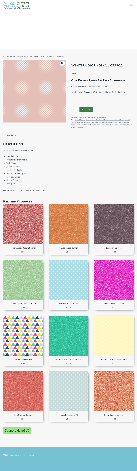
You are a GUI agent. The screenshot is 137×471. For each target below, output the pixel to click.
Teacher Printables (107, 124)
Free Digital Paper (84, 117)
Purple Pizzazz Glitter (113, 303)
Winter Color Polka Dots (98, 117)
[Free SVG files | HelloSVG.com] (17, 5)
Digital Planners (80, 120)
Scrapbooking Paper (87, 124)
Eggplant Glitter (113, 248)
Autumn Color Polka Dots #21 (114, 359)
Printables (125, 122)
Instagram (80, 122)
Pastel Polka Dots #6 (68, 415)
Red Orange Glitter (23, 415)
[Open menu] (131, 5)
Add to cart (86, 109)
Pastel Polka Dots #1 (68, 303)
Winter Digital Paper (125, 124)
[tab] (11, 135)
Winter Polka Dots (77, 127)
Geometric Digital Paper (116, 120)
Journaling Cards (89, 122)
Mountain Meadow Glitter (68, 359)
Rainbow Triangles (23, 359)
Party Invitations (100, 122)
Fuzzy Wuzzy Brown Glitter (23, 248)
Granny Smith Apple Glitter (23, 303)
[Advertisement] (68, 30)
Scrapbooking (75, 124)
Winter (116, 124)
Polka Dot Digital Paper (113, 122)
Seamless (97, 124)
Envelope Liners (91, 120)
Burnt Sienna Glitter (113, 415)
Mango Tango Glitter (68, 248)
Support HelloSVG (17, 430)
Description (11, 135)
